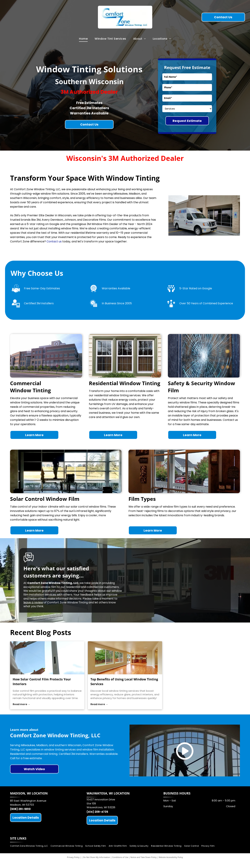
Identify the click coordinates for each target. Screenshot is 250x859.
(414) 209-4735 (97, 812)
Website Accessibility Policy (171, 857)
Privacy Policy (73, 857)
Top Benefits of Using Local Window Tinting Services (124, 681)
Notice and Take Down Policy (143, 857)
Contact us (54, 241)
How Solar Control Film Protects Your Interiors (42, 681)
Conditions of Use (120, 857)
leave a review (33, 602)
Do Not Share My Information (96, 857)
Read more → (21, 704)
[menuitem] (83, 39)
